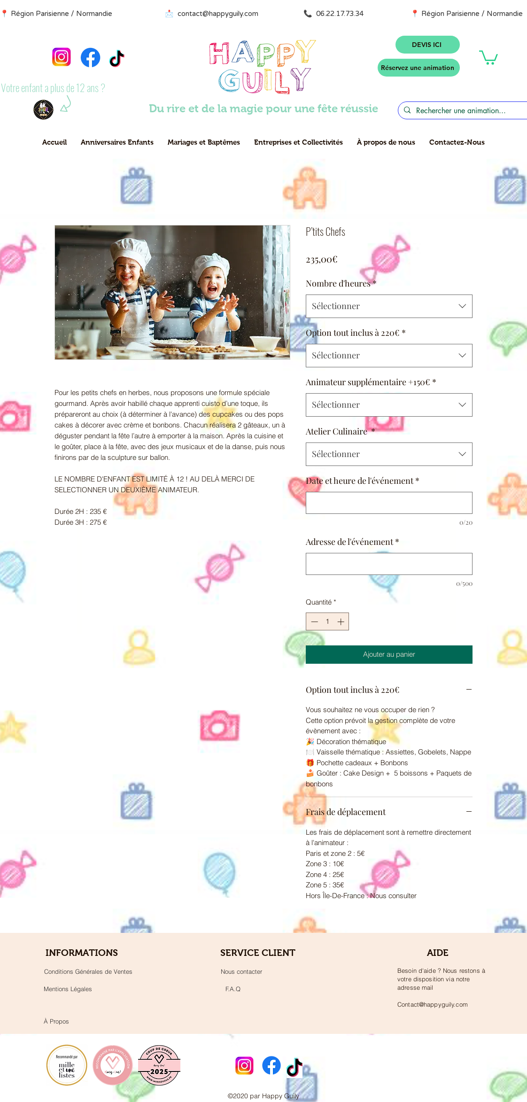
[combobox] (389, 306)
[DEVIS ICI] (427, 45)
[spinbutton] (327, 621)
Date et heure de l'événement (362, 480)
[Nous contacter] (241, 971)
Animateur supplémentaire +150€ (371, 382)
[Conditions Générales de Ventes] (88, 971)
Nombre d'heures (341, 283)
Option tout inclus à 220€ (356, 332)
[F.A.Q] (232, 988)
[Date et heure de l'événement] (389, 503)
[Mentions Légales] (67, 988)
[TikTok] (117, 60)
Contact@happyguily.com (432, 1004)
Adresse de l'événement (352, 541)
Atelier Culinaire (340, 431)
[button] (488, 57)
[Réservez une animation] (419, 68)
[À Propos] (56, 1021)
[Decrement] (313, 621)
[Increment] (341, 621)
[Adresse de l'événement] (389, 564)
